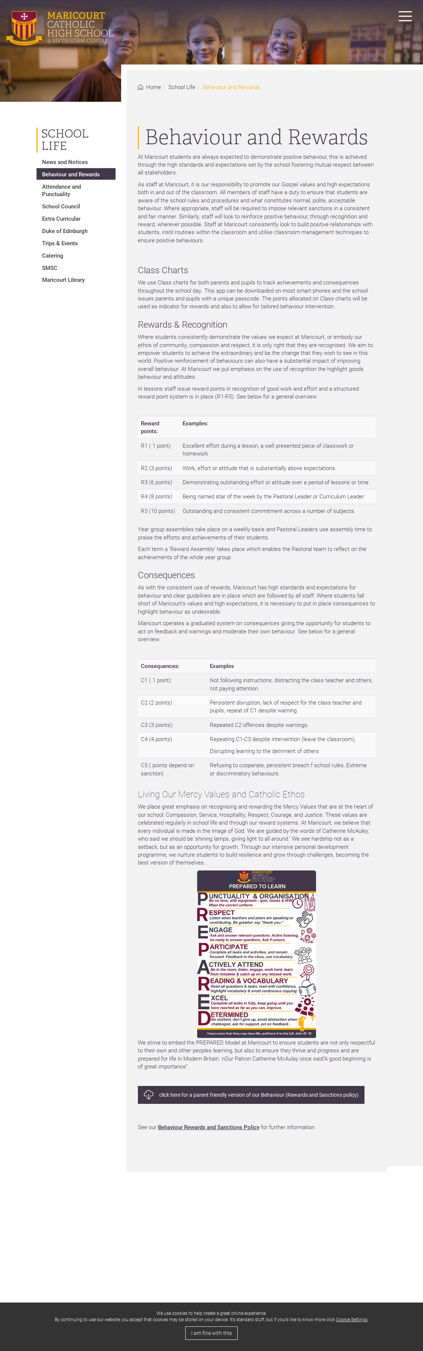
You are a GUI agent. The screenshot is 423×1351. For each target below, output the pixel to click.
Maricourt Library (63, 279)
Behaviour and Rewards (71, 174)
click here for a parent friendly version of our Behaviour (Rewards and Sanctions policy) (259, 1094)
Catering (52, 255)
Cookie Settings (351, 1319)
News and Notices (65, 162)
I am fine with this (211, 1332)
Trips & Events (60, 243)
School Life (181, 87)
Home (153, 87)
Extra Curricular (61, 218)
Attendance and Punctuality (61, 190)
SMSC (49, 267)
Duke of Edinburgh (65, 230)
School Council (61, 206)
